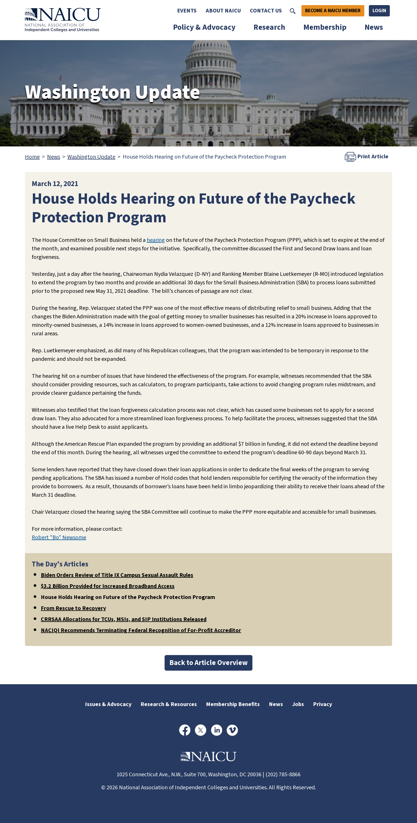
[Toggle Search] (292, 11)
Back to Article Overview (208, 663)
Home (32, 157)
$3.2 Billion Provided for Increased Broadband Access (108, 586)
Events (187, 11)
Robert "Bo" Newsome (59, 537)
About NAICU (223, 11)
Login (379, 10)
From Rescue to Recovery (73, 608)
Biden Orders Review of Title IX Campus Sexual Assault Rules (117, 575)
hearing (156, 240)
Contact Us (266, 11)
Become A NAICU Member (333, 10)
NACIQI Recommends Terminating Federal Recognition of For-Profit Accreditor (141, 630)
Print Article (366, 157)
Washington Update (91, 157)
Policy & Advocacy (204, 27)
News (374, 27)
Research (269, 27)
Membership (324, 27)
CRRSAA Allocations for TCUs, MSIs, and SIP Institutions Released (124, 619)
